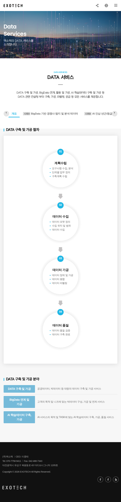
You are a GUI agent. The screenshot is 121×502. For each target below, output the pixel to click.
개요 (14, 113)
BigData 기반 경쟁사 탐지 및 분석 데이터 (50, 113)
